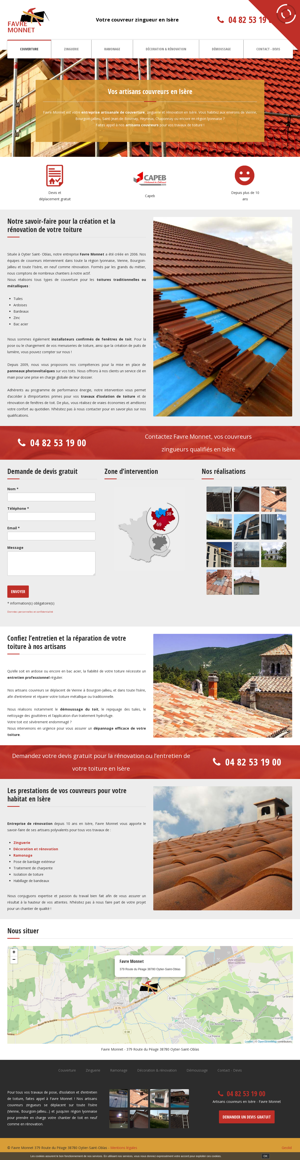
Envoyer (18, 591)
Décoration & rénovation (166, 49)
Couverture (29, 49)
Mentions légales (123, 1147)
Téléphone (18, 508)
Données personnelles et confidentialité (30, 611)
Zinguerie (71, 49)
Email (13, 528)
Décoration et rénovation (35, 849)
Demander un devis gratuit (247, 1117)
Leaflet (249, 1041)
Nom (13, 489)
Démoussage (221, 49)
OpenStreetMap (267, 1041)
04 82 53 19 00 (252, 19)
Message (15, 547)
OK (266, 1156)
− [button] (13, 960)
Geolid (287, 1147)
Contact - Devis (268, 49)
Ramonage (112, 49)
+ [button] (13, 952)
